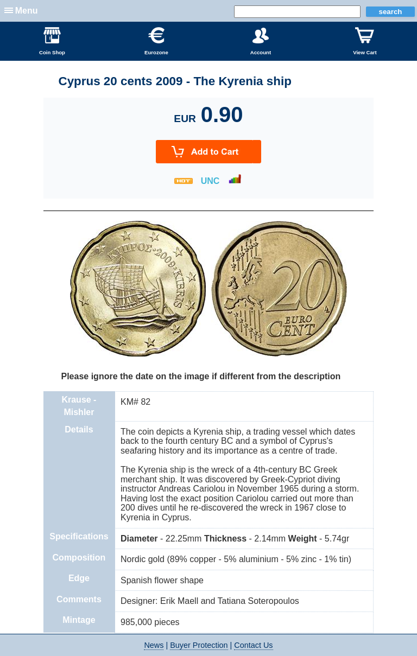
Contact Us (253, 645)
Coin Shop (52, 41)
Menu (26, 10)
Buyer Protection (199, 645)
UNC (210, 181)
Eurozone (156, 41)
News (153, 645)
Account (260, 41)
